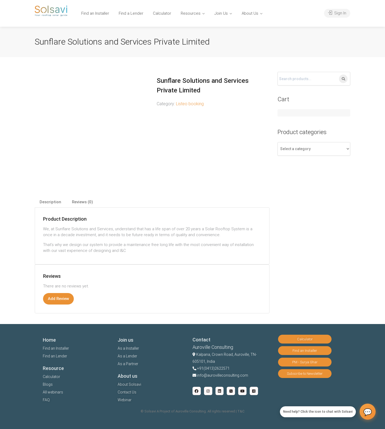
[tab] (50, 202)
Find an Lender (55, 356)
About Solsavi (129, 384)
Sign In (337, 13)
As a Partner (128, 364)
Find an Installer (95, 13)
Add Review (58, 298)
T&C (240, 411)
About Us (250, 13)
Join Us (221, 13)
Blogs (48, 384)
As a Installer (128, 348)
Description (50, 202)
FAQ (46, 400)
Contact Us (127, 392)
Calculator (162, 13)
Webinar (125, 400)
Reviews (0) (82, 202)
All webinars (53, 392)
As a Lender (127, 356)
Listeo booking (190, 103)
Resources (191, 13)
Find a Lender (131, 13)
